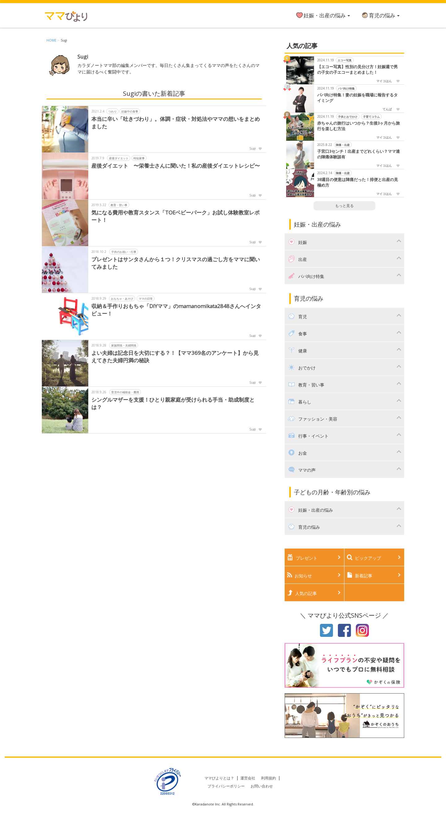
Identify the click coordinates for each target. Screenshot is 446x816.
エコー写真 (345, 60)
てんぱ (387, 109)
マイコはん (384, 80)
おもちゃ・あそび (122, 298)
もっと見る (344, 205)
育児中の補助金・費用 (125, 392)
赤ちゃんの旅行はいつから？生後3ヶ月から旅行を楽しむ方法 (358, 126)
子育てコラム (371, 117)
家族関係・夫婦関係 (123, 345)
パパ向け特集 (346, 88)
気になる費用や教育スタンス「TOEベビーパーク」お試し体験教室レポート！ (175, 216)
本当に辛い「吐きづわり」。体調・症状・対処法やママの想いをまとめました (175, 122)
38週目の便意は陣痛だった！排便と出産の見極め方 (357, 182)
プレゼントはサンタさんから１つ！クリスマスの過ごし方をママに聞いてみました (175, 263)
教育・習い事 (119, 205)
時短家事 (139, 158)
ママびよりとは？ (219, 778)
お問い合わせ (262, 786)
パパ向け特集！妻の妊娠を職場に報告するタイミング (357, 97)
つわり (112, 111)
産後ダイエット (119, 158)
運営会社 (247, 778)
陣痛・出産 (343, 145)
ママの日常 (146, 298)
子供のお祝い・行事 (123, 251)
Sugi (64, 40)
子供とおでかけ (347, 117)
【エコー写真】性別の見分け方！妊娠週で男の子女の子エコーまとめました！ (357, 69)
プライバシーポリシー (226, 786)
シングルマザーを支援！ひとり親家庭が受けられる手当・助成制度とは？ (173, 403)
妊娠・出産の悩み (322, 15)
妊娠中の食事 (129, 111)
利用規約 (268, 778)
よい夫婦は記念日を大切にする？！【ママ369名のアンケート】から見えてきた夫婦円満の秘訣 (175, 356)
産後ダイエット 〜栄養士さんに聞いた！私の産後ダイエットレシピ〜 (175, 165)
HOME (51, 40)
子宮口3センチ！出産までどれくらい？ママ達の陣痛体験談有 (358, 154)
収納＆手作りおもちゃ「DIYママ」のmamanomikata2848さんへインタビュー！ (176, 309)
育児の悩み (380, 15)
